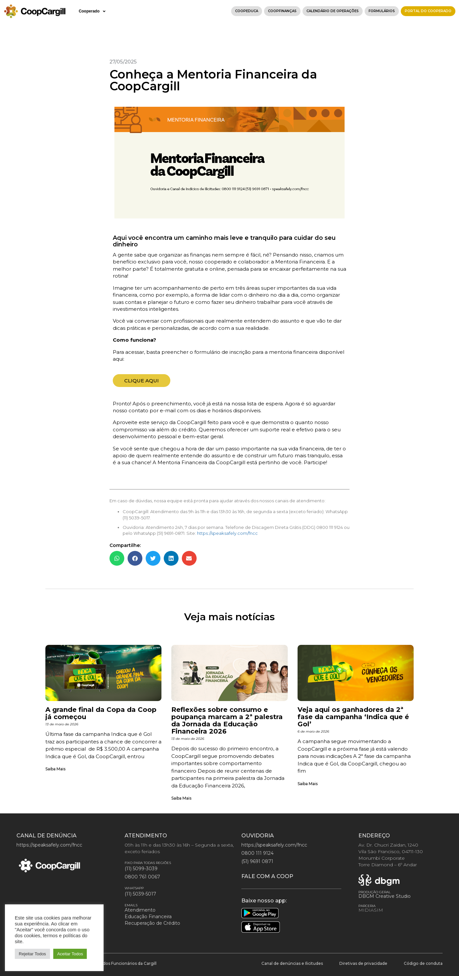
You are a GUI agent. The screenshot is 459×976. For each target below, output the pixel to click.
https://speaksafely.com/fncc (227, 533)
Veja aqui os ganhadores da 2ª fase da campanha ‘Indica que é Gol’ (353, 717)
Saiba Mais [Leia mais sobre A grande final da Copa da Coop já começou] (55, 768)
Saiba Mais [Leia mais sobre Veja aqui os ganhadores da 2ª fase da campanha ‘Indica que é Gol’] (308, 783)
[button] (116, 558)
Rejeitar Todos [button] (32, 953)
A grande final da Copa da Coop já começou (101, 713)
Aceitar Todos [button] (70, 953)
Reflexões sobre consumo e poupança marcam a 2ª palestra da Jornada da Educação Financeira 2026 (227, 720)
